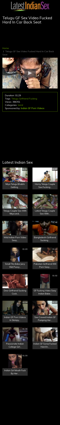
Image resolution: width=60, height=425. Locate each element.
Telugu (14, 98)
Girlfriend (23, 98)
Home (5, 48)
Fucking (33, 98)
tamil (20, 105)
